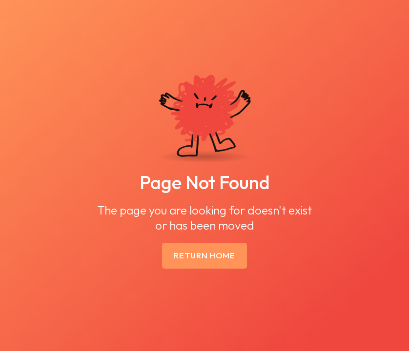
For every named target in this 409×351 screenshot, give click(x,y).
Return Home (204, 255)
